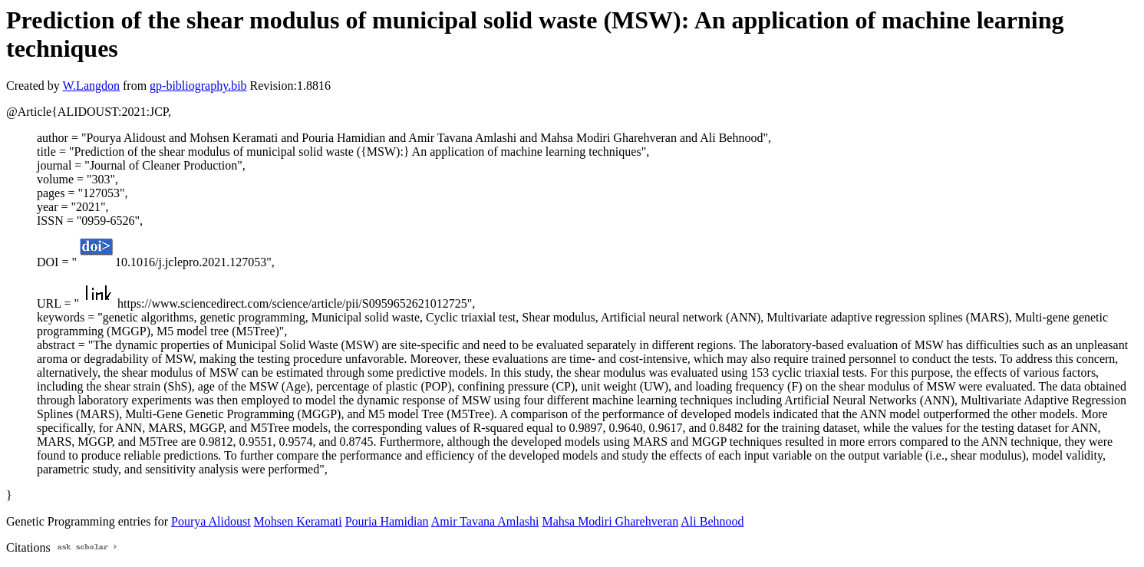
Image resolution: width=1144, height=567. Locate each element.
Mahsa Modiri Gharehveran (610, 521)
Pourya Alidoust (211, 521)
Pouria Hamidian (387, 521)
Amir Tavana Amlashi (485, 521)
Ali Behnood (712, 521)
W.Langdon (91, 85)
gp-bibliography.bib (198, 85)
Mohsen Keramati (298, 521)
